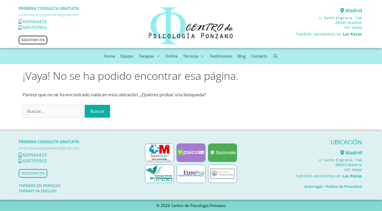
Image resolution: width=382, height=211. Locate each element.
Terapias (151, 56)
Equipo (126, 56)
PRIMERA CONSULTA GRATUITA (49, 8)
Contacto (259, 56)
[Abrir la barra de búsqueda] (275, 56)
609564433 (35, 21)
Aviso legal (313, 186)
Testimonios (221, 56)
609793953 (35, 27)
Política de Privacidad (344, 186)
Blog (241, 56)
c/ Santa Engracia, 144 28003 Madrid (340, 22)
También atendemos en (329, 34)
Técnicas (195, 56)
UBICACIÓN (346, 142)
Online (171, 56)
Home (109, 56)
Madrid (351, 10)
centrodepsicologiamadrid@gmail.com (49, 14)
